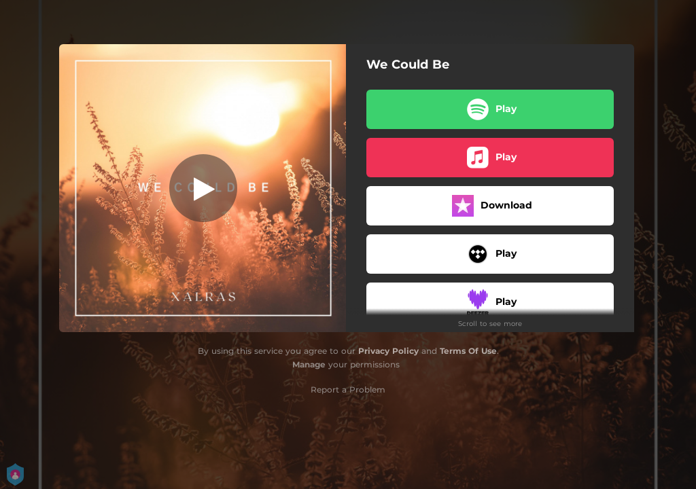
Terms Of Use (468, 351)
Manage (309, 364)
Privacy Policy (388, 351)
